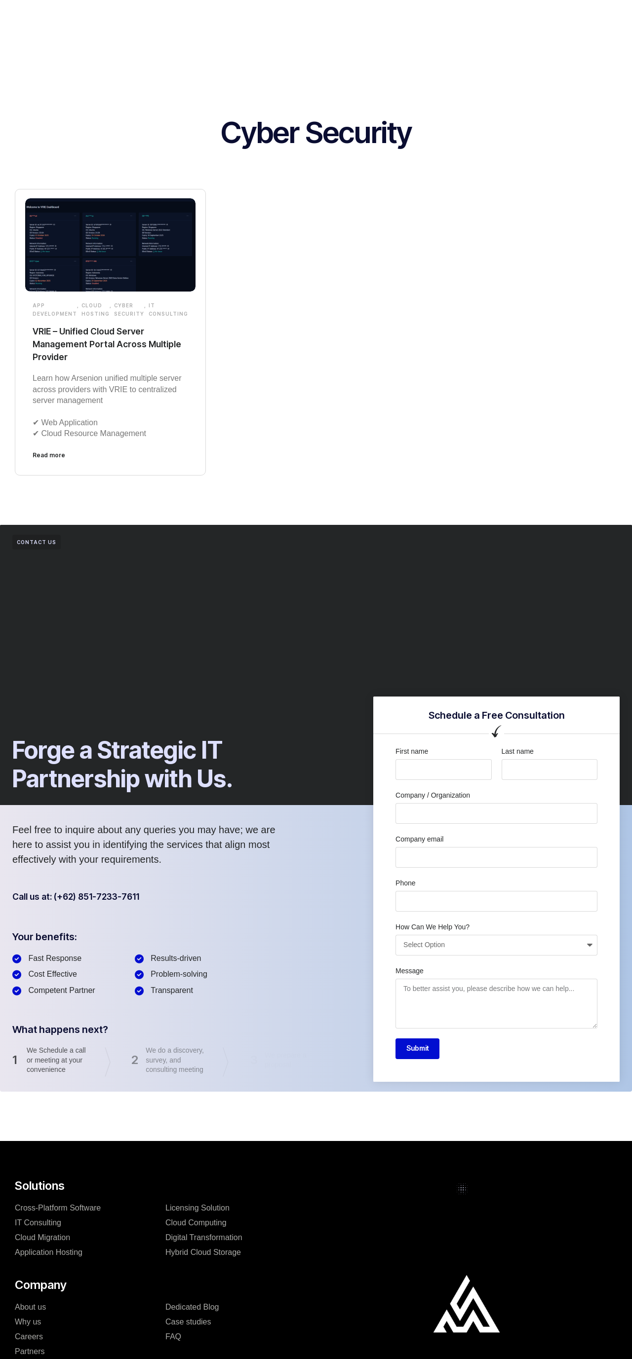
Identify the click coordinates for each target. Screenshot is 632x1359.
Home (154, 17)
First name (411, 751)
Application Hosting (48, 1253)
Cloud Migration (42, 1239)
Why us (28, 1323)
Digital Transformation (203, 1239)
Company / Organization (432, 795)
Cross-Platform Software (58, 1209)
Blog (354, 17)
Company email (419, 839)
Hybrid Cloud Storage (203, 1253)
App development (55, 309)
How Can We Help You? (432, 927)
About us (30, 1308)
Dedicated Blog (192, 1308)
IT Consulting (168, 309)
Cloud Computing (196, 1224)
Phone (405, 883)
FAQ (173, 1338)
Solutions (198, 17)
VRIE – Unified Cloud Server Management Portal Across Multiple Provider (96, 344)
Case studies (306, 17)
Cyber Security (129, 309)
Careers (29, 1338)
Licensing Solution (197, 1209)
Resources (398, 17)
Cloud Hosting (95, 309)
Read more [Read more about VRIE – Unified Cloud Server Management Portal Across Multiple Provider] (49, 455)
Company (249, 17)
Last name (518, 751)
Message (409, 971)
